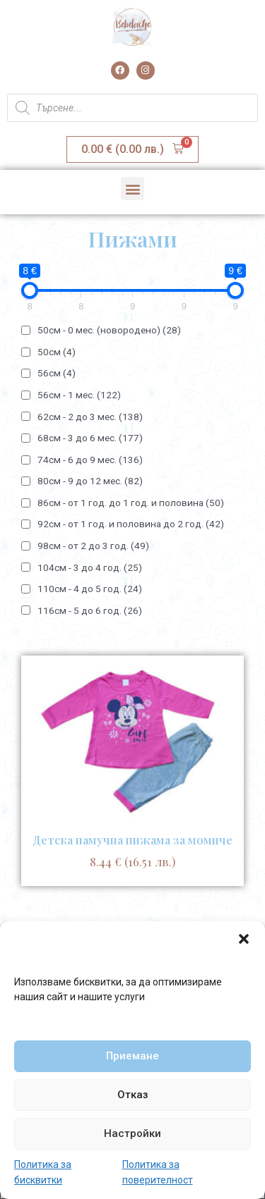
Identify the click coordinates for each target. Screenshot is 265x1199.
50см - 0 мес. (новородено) (109, 330)
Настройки (132, 1133)
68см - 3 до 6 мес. (90, 437)
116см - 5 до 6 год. (89, 610)
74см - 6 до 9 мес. (90, 459)
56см (56, 373)
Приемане (132, 1056)
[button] (244, 939)
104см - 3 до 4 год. (89, 567)
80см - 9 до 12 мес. (90, 480)
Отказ (132, 1094)
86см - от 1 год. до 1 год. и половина (130, 502)
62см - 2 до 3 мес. (90, 416)
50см (56, 351)
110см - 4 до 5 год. (89, 588)
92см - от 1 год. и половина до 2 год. (130, 523)
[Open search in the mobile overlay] (132, 108)
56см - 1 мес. (79, 394)
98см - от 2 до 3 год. (93, 545)
